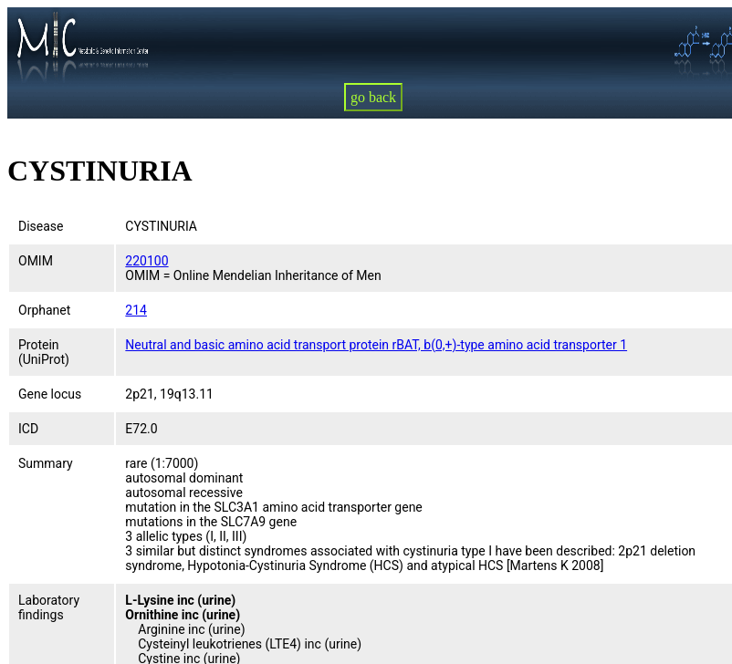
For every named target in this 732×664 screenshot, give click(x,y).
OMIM (35, 261)
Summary (45, 463)
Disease (41, 226)
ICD (28, 428)
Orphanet (44, 310)
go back (373, 97)
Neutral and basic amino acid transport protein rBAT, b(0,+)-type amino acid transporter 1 (376, 344)
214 (136, 310)
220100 (146, 261)
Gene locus (49, 394)
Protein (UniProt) (43, 352)
